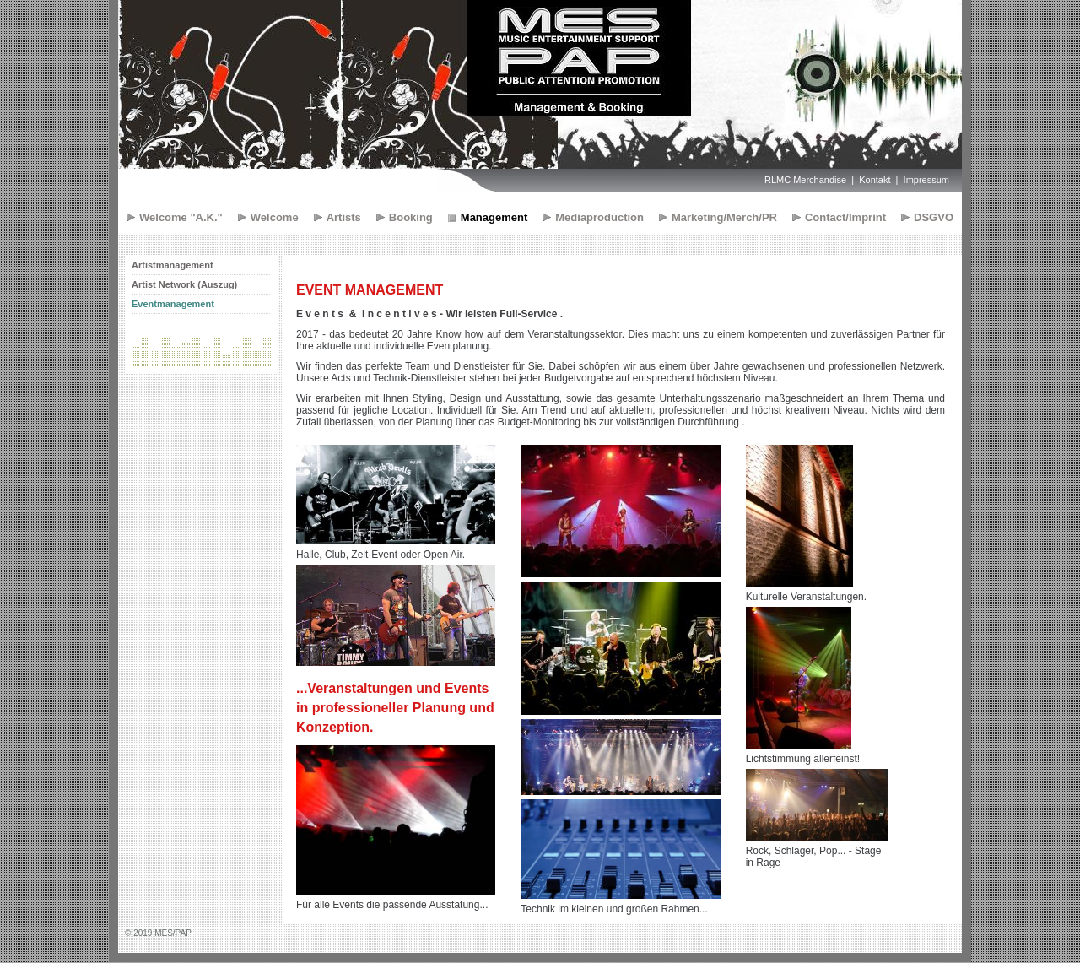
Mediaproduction (599, 217)
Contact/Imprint (845, 217)
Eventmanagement (173, 304)
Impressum (926, 180)
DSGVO (933, 217)
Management (494, 217)
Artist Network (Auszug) (184, 284)
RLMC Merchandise (805, 180)
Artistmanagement (172, 265)
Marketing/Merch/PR (724, 217)
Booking (411, 217)
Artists (344, 217)
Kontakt (874, 180)
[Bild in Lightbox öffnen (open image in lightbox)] (395, 494)
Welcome (275, 217)
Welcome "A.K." (181, 217)
